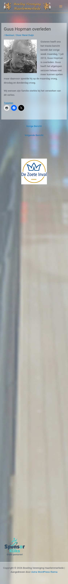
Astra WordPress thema (44, 571)
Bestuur (9, 35)
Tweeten (8, 102)
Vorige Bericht (34, 126)
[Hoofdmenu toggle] (61, 6)
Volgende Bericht (34, 135)
